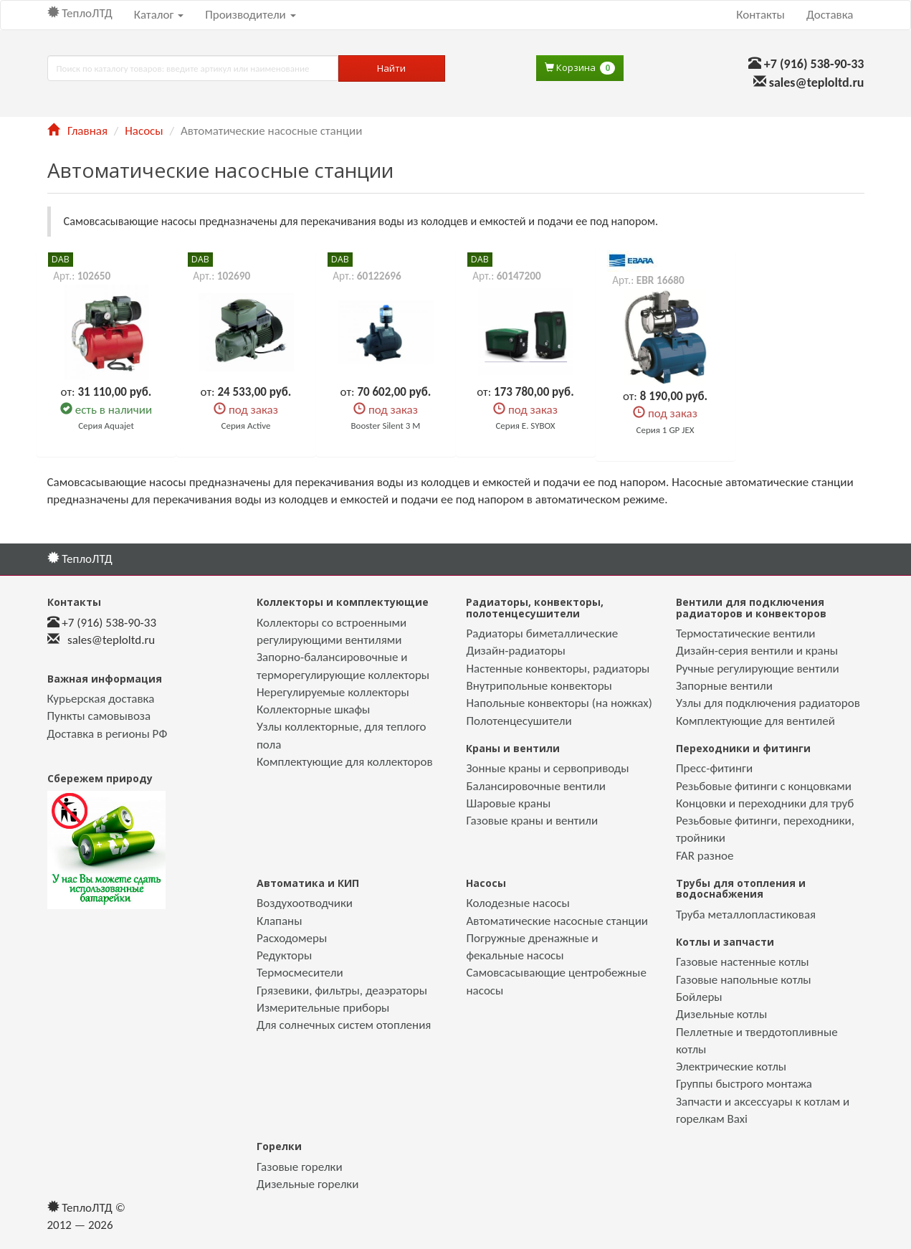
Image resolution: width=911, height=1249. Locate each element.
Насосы (144, 130)
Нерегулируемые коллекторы (333, 692)
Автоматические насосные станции (557, 921)
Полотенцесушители (518, 720)
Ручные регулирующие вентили (757, 668)
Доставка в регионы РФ (107, 733)
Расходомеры (292, 938)
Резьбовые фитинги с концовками (764, 786)
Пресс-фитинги (714, 768)
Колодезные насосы (517, 903)
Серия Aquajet (106, 425)
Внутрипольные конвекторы (538, 685)
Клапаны (279, 921)
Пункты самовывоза (99, 715)
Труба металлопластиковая (746, 914)
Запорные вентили (724, 685)
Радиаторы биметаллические (542, 633)
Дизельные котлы (721, 1014)
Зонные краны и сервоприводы (547, 768)
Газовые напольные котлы (743, 979)
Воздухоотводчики (305, 903)
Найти (391, 68)
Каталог (158, 14)
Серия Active (246, 425)
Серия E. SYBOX (525, 425)
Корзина (580, 68)
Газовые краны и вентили (532, 820)
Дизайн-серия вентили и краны (757, 650)
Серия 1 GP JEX (665, 429)
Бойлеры (699, 997)
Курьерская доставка (101, 698)
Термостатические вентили (746, 633)
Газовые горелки (300, 1166)
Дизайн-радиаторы (515, 650)
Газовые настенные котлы (742, 961)
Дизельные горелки (307, 1184)
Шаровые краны (508, 803)
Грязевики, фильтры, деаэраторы (342, 990)
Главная (77, 130)
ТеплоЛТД (80, 13)
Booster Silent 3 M (386, 425)
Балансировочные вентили (536, 786)
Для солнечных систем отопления (344, 1024)
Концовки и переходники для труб (765, 803)
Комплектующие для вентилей (755, 720)
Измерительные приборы (323, 1007)
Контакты (760, 14)
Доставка (830, 14)
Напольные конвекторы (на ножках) (559, 703)
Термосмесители (300, 972)
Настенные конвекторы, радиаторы (557, 668)
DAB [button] (61, 259)
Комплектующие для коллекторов (345, 761)
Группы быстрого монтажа (744, 1083)
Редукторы (284, 955)
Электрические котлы (731, 1066)
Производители (250, 14)
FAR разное (705, 855)
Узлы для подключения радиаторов (768, 703)
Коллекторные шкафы (313, 709)
